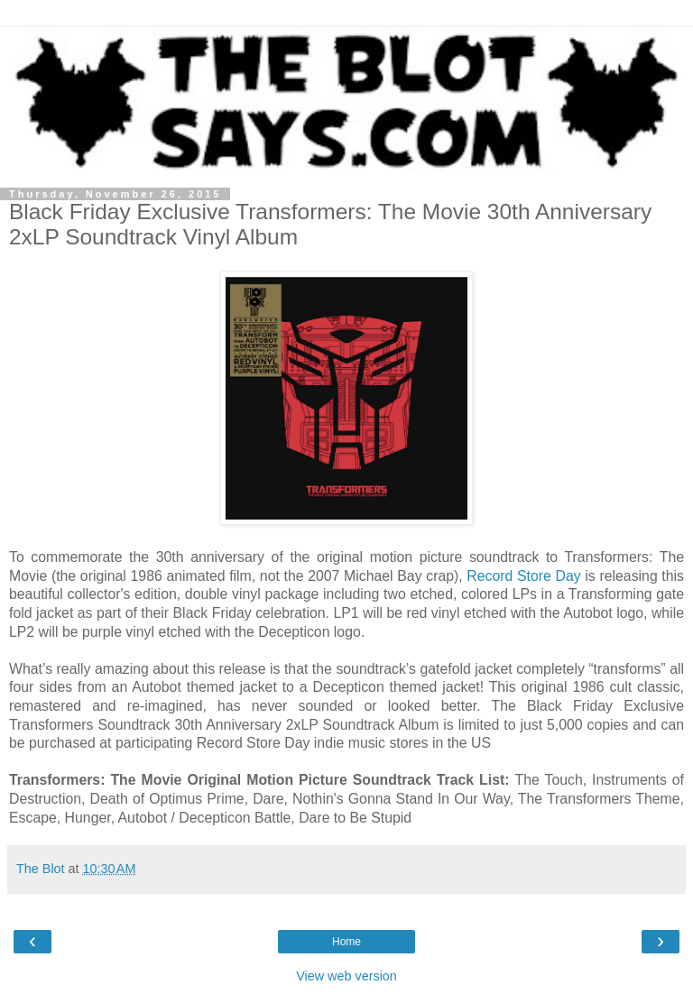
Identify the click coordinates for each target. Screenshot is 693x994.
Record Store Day (523, 576)
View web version (346, 976)
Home (346, 941)
